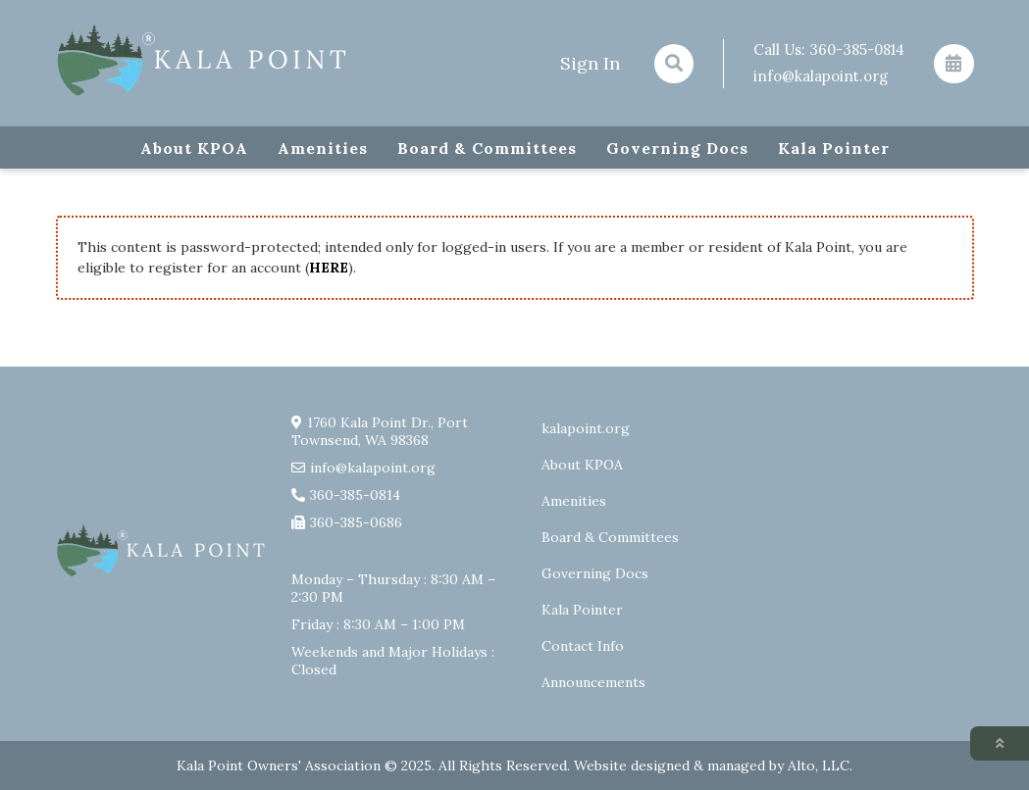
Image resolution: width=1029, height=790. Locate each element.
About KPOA (194, 148)
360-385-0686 (356, 522)
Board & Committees (487, 148)
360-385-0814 (856, 49)
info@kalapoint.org (820, 76)
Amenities (323, 148)
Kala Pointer (834, 148)
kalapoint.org (585, 428)
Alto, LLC (818, 765)
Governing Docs (677, 148)
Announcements (593, 682)
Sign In (590, 63)
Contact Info (582, 646)
